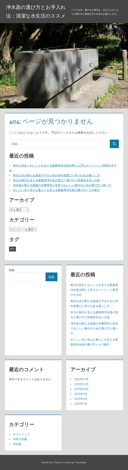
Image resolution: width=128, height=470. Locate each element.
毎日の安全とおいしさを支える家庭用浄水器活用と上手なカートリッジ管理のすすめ (94, 289)
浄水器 (17, 444)
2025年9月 (80, 394)
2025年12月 (81, 379)
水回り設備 (20, 439)
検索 (12, 270)
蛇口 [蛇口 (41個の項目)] (12, 248)
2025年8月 (80, 398)
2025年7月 (80, 403)
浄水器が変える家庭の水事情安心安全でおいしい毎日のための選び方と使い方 (62, 185)
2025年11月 (81, 384)
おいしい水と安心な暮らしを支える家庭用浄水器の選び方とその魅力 (56, 190)
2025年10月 (81, 389)
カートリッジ (21, 434)
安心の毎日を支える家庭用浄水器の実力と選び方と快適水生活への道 (56, 180)
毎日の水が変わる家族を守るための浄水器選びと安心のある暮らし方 (56, 175)
